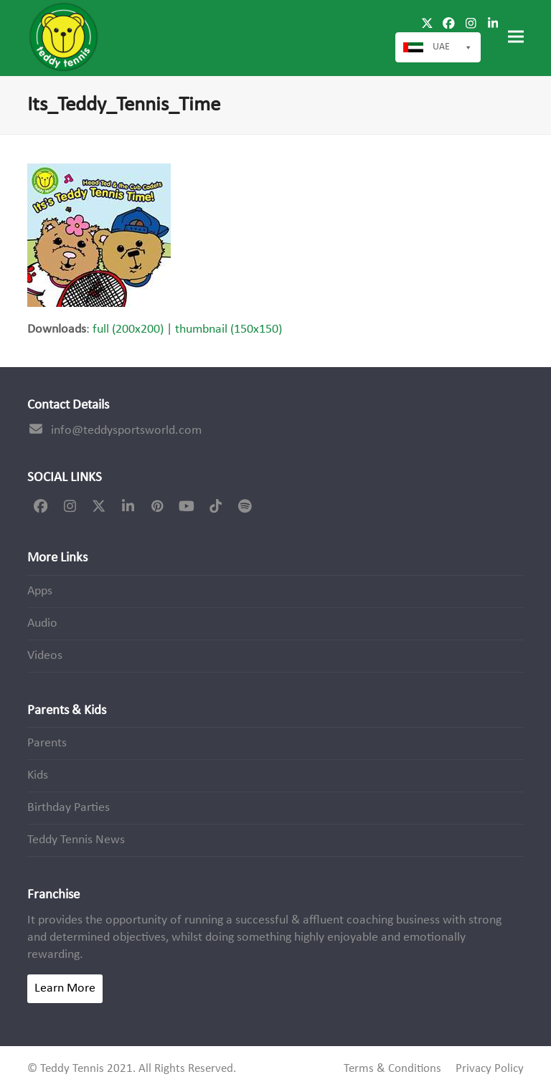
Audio (42, 623)
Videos (44, 656)
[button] (516, 37)
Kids (37, 775)
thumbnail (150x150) (228, 329)
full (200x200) (128, 329)
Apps (39, 591)
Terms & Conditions (392, 1069)
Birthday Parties (68, 808)
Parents (47, 743)
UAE (453, 47)
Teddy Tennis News (76, 840)
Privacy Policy (490, 1069)
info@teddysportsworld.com (126, 430)
